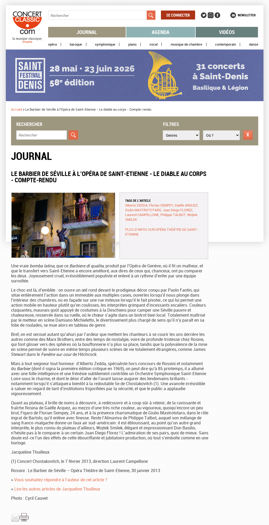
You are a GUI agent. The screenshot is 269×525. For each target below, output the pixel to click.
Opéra (52, 44)
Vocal (153, 44)
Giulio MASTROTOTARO (143, 210)
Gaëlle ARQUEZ (186, 205)
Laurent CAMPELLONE (142, 214)
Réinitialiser (248, 135)
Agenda (160, 32)
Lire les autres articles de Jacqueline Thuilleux (57, 489)
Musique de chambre (186, 44)
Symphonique (105, 44)
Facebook (217, 15)
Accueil (16, 109)
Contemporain (225, 44)
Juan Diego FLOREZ (177, 210)
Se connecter (178, 15)
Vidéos (227, 32)
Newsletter (247, 15)
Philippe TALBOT (173, 214)
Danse (253, 44)
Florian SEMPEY (161, 205)
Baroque (76, 44)
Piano (132, 44)
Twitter (204, 15)
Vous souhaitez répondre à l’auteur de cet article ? (60, 480)
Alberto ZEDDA (136, 205)
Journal (87, 32)
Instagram (211, 15)
